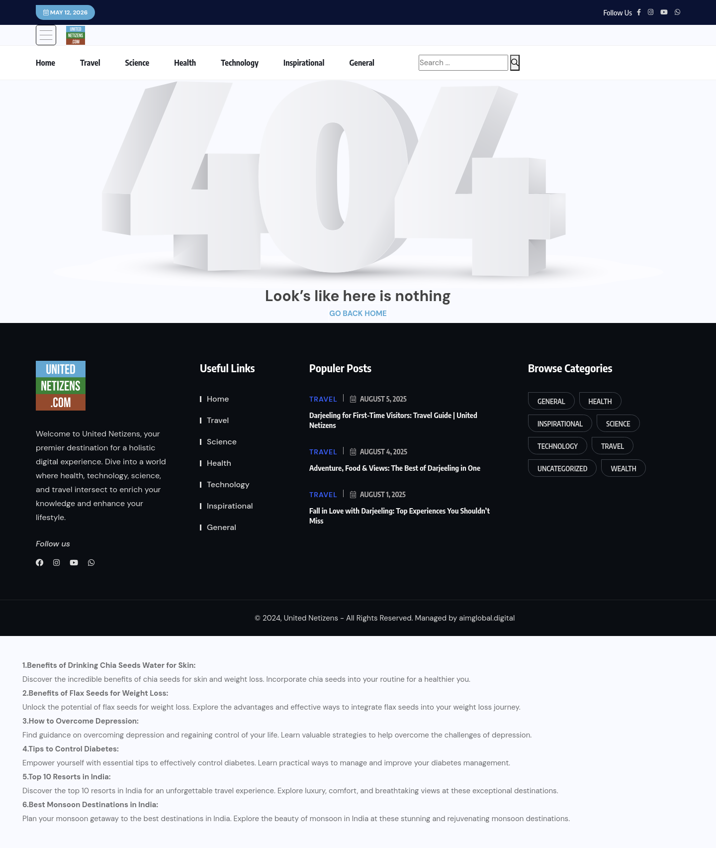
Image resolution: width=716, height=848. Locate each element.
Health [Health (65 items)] (600, 401)
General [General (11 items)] (551, 401)
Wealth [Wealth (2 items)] (623, 468)
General (361, 63)
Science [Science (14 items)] (618, 424)
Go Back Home (357, 313)
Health (185, 63)
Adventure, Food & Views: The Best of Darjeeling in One (394, 467)
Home (45, 63)
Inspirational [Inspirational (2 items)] (560, 424)
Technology (240, 63)
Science (137, 63)
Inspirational (303, 63)
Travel (90, 63)
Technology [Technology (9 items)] (557, 446)
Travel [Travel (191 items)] (612, 446)
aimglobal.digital (487, 618)
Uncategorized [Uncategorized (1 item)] (562, 468)
